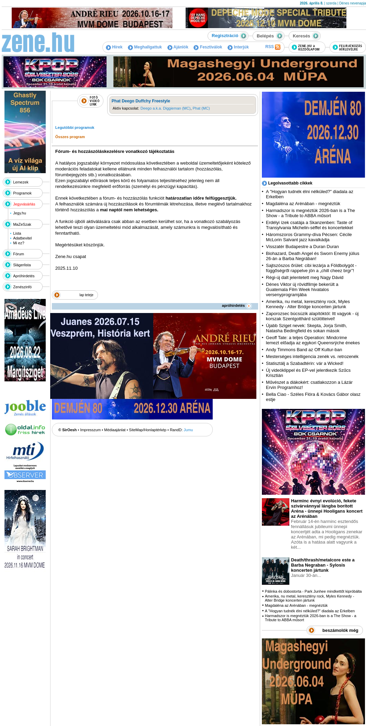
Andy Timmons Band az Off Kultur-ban (304, 349)
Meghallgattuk (145, 47)
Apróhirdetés (23, 276)
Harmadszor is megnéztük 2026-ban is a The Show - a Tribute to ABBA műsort (310, 213)
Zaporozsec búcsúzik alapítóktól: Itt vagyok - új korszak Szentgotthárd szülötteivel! (312, 316)
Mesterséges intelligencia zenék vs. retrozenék (312, 356)
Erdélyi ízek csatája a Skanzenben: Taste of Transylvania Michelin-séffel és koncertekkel (309, 225)
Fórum (18, 254)
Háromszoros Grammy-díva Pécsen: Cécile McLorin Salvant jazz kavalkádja (309, 237)
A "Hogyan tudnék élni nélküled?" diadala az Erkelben (310, 611)
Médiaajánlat (114, 430)
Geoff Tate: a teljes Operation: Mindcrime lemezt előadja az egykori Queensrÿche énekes (313, 340)
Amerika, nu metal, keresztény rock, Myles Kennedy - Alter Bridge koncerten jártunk (308, 304)
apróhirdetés (237, 305)
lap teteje (86, 295)
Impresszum (90, 430)
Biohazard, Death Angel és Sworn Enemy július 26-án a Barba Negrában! (312, 256)
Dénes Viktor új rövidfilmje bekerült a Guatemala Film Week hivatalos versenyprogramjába (302, 289)
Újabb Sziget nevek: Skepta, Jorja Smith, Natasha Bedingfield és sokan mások (306, 328)
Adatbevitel (22, 238)
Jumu (188, 430)
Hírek (114, 47)
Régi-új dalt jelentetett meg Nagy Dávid (304, 277)
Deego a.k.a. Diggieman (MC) (166, 108)
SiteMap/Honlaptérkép (147, 430)
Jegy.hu (19, 213)
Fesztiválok (207, 47)
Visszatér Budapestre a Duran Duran (302, 246)
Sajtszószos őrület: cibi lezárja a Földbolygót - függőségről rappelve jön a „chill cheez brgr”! (311, 268)
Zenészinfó (22, 287)
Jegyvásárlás (24, 204)
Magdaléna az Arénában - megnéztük (303, 203)
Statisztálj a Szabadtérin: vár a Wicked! (304, 363)
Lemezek (21, 182)
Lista (17, 233)
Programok (22, 193)
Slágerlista (22, 265)
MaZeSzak (22, 224)
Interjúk (238, 47)
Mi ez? (18, 243)
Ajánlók (177, 47)
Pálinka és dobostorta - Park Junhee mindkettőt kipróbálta (313, 591)
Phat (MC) (201, 108)
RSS (272, 47)
